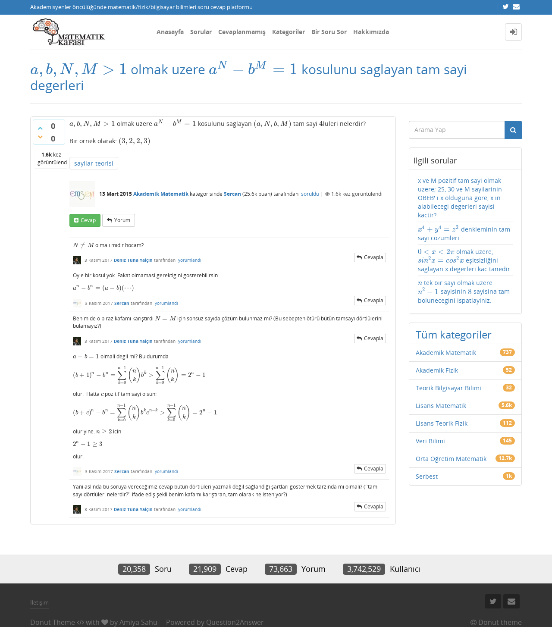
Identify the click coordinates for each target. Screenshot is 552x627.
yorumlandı (189, 260)
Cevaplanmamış (242, 32)
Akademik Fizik (437, 370)
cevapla (373, 257)
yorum (122, 220)
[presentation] (78, 69)
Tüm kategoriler (454, 334)
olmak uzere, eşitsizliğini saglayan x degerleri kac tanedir (464, 260)
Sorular (201, 32)
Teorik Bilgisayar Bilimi (448, 388)
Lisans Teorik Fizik (441, 423)
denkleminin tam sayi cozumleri (464, 233)
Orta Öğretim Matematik (451, 459)
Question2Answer (235, 622)
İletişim (39, 602)
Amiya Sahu (138, 622)
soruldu (310, 194)
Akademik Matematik (160, 194)
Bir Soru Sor (329, 32)
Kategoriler (288, 32)
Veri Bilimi (430, 441)
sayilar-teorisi (93, 163)
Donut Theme (52, 622)
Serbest (427, 476)
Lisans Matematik (441, 405)
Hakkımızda (371, 32)
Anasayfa (170, 32)
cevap (88, 220)
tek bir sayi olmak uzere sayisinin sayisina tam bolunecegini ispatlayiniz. (464, 291)
